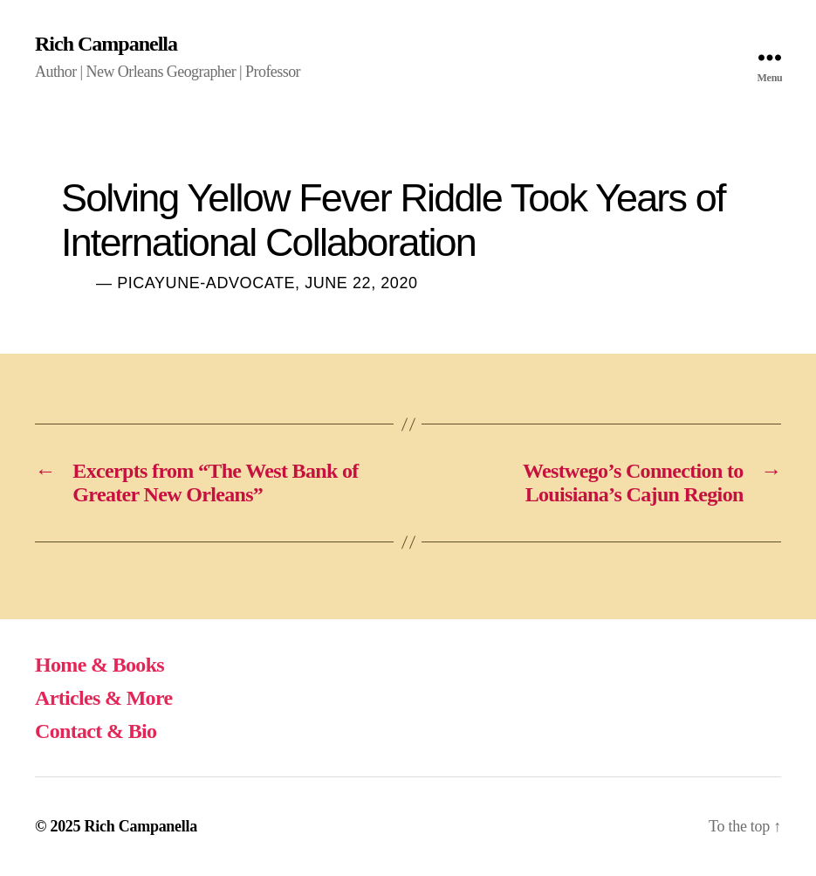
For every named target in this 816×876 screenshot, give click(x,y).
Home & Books (99, 664)
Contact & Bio (95, 731)
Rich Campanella (106, 43)
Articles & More (104, 697)
